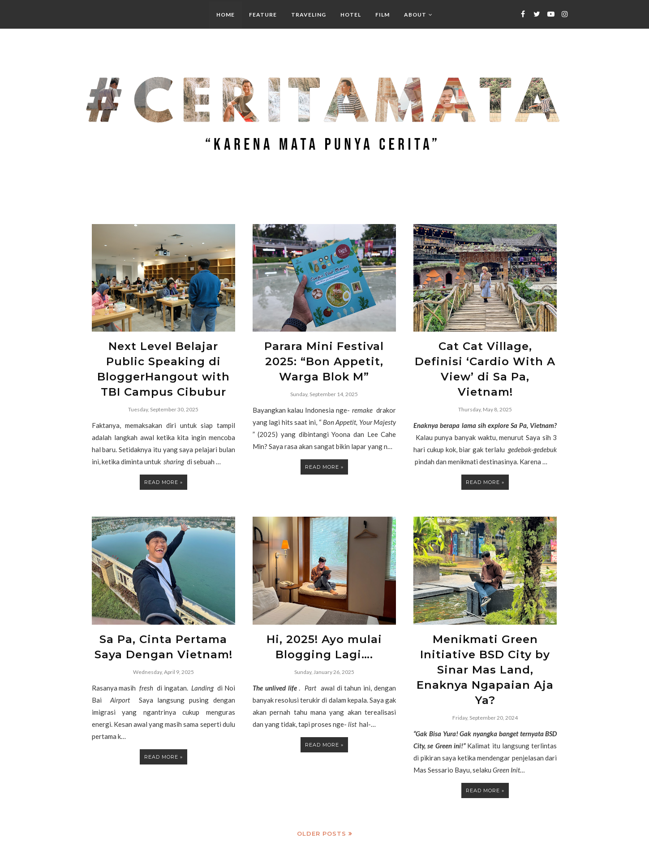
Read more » (163, 471)
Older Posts (321, 796)
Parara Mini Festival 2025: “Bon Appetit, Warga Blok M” (324, 357)
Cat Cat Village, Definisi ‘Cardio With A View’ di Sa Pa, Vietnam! (485, 357)
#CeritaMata (113, 856)
